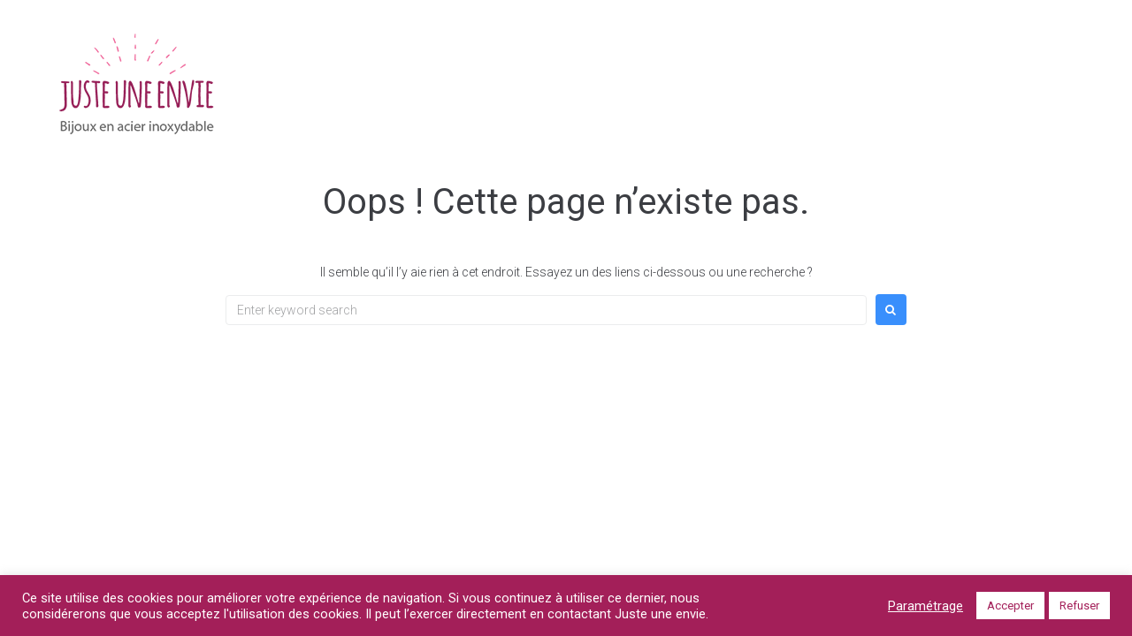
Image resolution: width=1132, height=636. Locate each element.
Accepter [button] (1010, 605)
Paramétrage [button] (925, 606)
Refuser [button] (1079, 605)
